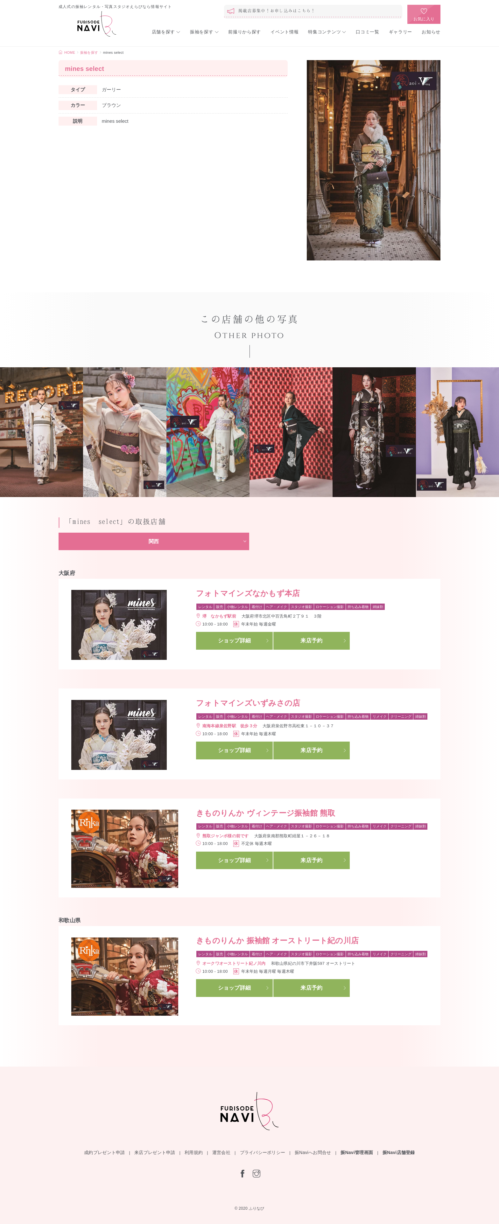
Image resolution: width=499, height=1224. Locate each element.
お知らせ (431, 31)
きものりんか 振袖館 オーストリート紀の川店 (277, 940)
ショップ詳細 (234, 641)
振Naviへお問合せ (313, 1152)
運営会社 (221, 1152)
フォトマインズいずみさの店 (248, 703)
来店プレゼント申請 (154, 1152)
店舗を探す (163, 31)
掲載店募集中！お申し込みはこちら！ (276, 10)
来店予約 (311, 641)
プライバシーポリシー (262, 1152)
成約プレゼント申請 (104, 1152)
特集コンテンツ (324, 31)
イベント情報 (285, 31)
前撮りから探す (244, 31)
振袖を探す (202, 31)
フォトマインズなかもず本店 (248, 593)
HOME (69, 52)
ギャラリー (400, 31)
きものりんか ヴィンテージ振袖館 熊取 (265, 813)
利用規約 (194, 1152)
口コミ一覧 (367, 31)
